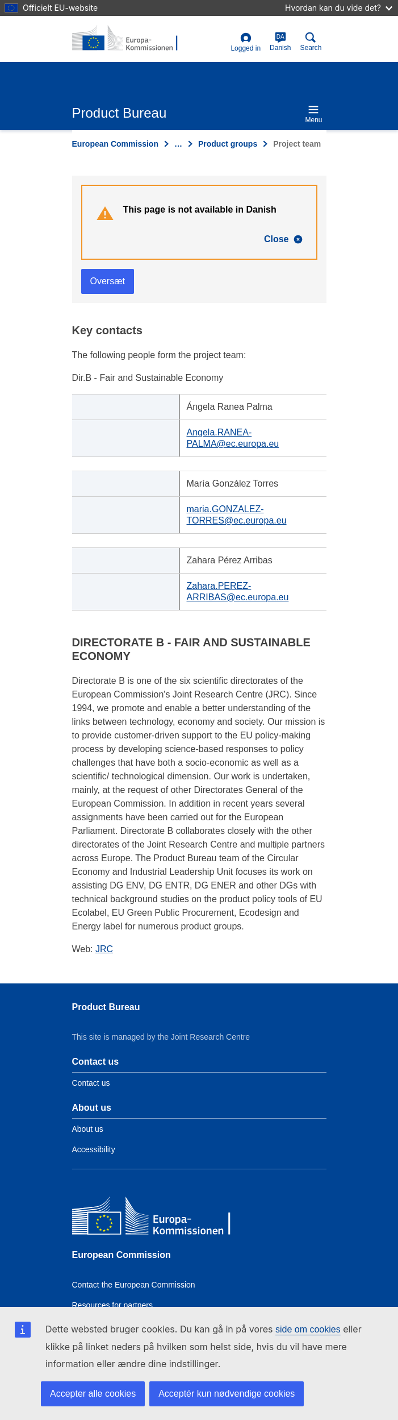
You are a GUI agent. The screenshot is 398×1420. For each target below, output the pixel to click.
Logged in (246, 42)
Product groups (227, 143)
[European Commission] (154, 1218)
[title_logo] (127, 38)
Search (310, 42)
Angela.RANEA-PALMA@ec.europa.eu (233, 438)
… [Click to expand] (178, 143)
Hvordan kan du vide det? (338, 8)
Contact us (91, 1082)
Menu (313, 114)
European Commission (115, 143)
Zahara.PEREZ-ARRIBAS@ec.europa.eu (238, 591)
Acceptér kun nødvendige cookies (226, 1393)
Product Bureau (106, 1007)
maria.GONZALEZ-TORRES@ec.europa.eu (237, 514)
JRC (104, 949)
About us (87, 1128)
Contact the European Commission (133, 1284)
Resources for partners (112, 1305)
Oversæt (107, 281)
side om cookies (308, 1329)
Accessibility (93, 1149)
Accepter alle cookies (93, 1393)
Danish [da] (280, 42)
